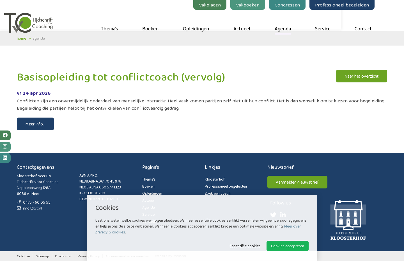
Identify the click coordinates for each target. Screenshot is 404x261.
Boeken (163, 20)
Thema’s (122, 20)
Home (21, 38)
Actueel (254, 20)
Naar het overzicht (362, 76)
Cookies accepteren (287, 246)
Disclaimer (63, 256)
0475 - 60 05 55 (33, 202)
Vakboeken (260, 4)
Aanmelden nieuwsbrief (297, 182)
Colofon (23, 256)
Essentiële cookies (245, 246)
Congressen (300, 4)
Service (335, 20)
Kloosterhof (215, 179)
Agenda (295, 20)
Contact (375, 20)
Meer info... (35, 124)
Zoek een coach (218, 193)
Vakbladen (222, 4)
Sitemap (42, 256)
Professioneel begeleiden (355, 4)
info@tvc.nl (29, 208)
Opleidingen (209, 20)
